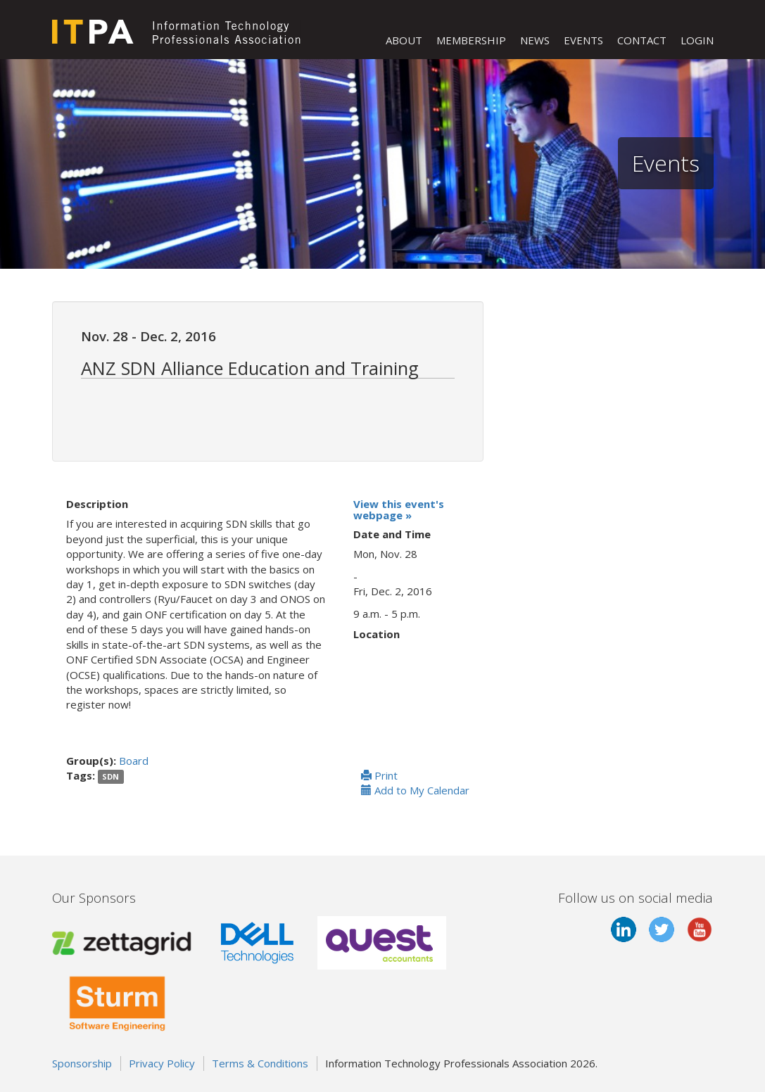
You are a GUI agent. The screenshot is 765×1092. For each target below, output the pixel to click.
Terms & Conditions (260, 1063)
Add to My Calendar (415, 790)
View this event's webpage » (398, 510)
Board (133, 761)
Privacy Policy (162, 1063)
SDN (110, 776)
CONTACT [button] (641, 40)
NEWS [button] (535, 40)
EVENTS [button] (583, 40)
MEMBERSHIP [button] (471, 40)
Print (379, 775)
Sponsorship (82, 1063)
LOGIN (697, 40)
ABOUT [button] (404, 40)
